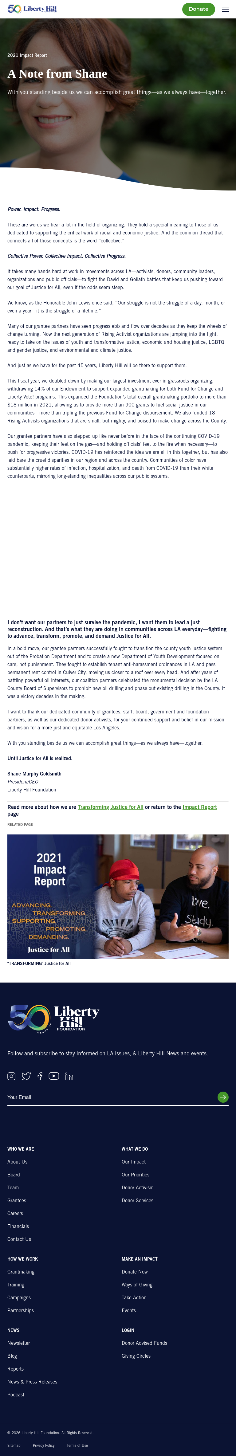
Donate (199, 9)
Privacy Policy (43, 1446)
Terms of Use (77, 1446)
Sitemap (14, 1446)
